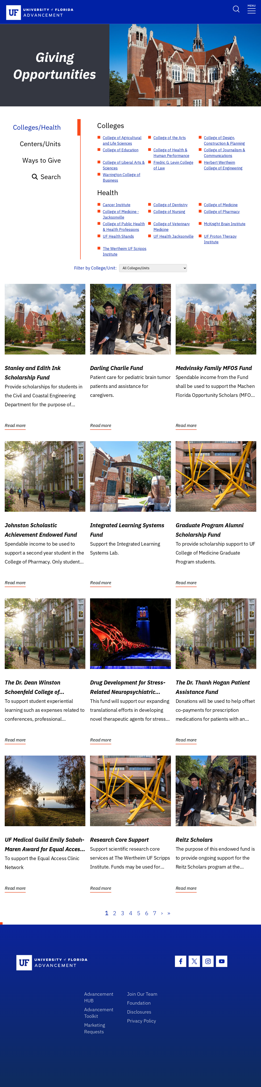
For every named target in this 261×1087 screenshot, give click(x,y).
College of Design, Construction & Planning (224, 140)
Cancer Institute (116, 204)
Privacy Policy (141, 1021)
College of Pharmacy (222, 211)
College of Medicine (221, 204)
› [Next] (162, 913)
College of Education (120, 150)
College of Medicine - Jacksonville (121, 214)
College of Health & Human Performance (171, 153)
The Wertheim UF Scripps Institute (124, 251)
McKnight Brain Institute (224, 223)
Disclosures (139, 1012)
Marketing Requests (94, 1028)
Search (46, 176)
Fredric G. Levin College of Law (173, 165)
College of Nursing (169, 211)
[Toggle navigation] (251, 8)
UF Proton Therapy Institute (220, 239)
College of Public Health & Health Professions (124, 226)
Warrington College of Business (121, 177)
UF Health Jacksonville (173, 236)
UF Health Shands (118, 236)
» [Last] (168, 913)
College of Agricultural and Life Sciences (122, 140)
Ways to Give (41, 160)
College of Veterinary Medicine (171, 226)
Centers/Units (40, 143)
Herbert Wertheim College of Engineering (223, 165)
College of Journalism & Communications (224, 153)
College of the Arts (169, 137)
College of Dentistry (170, 204)
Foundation (139, 1003)
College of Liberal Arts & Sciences (124, 165)
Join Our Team (142, 994)
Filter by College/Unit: (95, 268)
